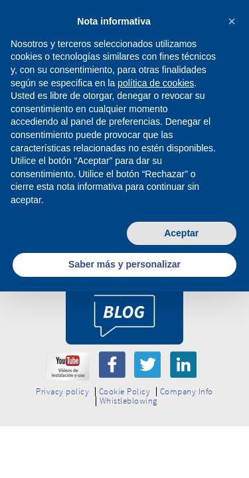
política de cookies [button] (156, 83)
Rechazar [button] (67, 233)
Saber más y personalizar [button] (124, 264)
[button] (231, 21)
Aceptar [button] (181, 233)
